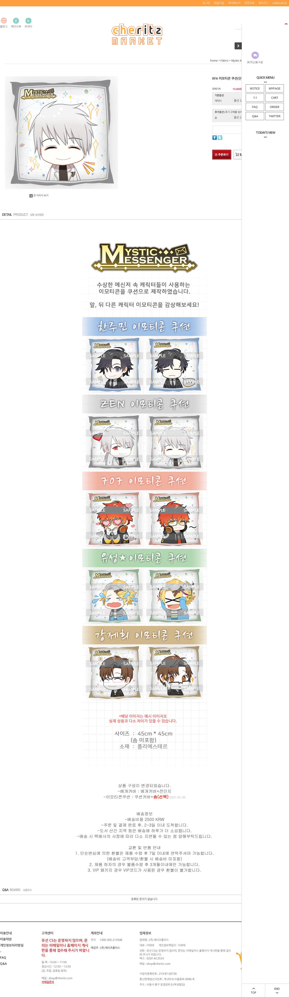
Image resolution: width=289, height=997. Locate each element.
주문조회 (249, 3)
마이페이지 (234, 3)
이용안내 (6, 933)
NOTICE (255, 88)
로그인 (206, 3)
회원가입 (219, 3)
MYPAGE (274, 88)
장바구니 (263, 3)
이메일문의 (48, 982)
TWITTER (274, 116)
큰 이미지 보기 (38, 195)
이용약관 (6, 939)
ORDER (274, 107)
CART (274, 98)
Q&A (255, 116)
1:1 (255, 98)
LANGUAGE (280, 3)
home (214, 60)
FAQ (255, 107)
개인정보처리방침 (11, 945)
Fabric (224, 60)
